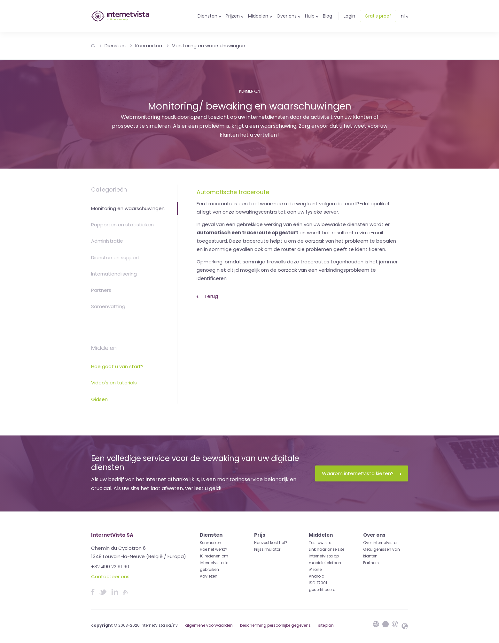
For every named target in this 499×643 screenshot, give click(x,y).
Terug (207, 296)
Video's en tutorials (114, 382)
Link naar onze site (326, 549)
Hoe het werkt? (213, 549)
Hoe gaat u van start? (117, 366)
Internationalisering (114, 273)
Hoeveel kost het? (270, 542)
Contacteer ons (110, 576)
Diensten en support (115, 257)
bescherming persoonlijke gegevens (275, 625)
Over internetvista (380, 542)
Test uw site (320, 542)
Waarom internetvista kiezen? (361, 473)
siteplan (326, 625)
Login (349, 16)
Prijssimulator (267, 549)
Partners (101, 290)
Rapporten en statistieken (122, 224)
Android (316, 576)
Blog (327, 16)
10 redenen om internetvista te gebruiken (214, 562)
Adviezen (208, 576)
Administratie (107, 241)
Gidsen (99, 399)
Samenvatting (108, 306)
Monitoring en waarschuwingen (208, 45)
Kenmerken (148, 45)
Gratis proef (378, 16)
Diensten (115, 45)
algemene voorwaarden (209, 625)
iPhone (315, 569)
